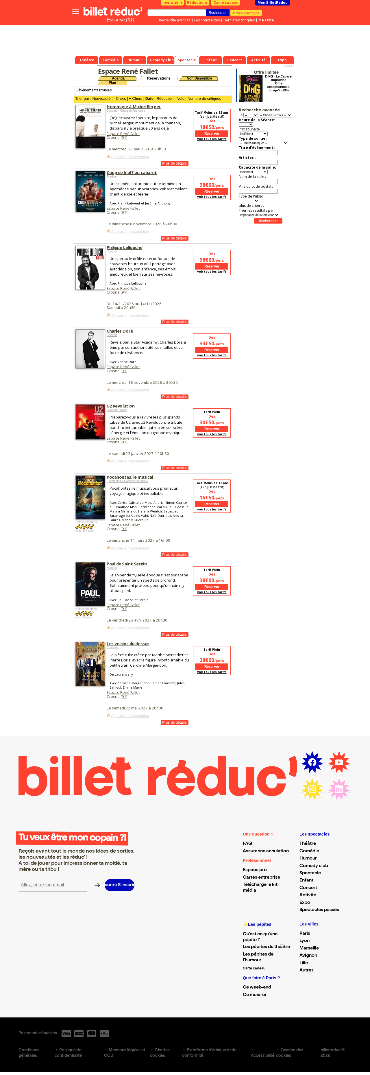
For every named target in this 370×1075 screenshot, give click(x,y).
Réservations (159, 78)
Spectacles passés (319, 910)
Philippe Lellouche (124, 247)
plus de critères (251, 205)
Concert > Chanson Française (126, 110)
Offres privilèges (246, 12)
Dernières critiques (239, 20)
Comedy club (313, 866)
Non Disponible (199, 78)
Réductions (197, 2)
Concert (112, 335)
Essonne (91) (120, 19)
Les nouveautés (207, 20)
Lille (303, 963)
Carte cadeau (226, 2)
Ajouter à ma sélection (130, 157)
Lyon (304, 941)
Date (149, 98)
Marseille (309, 948)
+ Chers (135, 98)
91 (124, 137)
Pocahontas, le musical (130, 477)
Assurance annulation (266, 851)
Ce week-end (257, 987)
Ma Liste (266, 20)
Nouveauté (101, 98)
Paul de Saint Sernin (127, 564)
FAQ (247, 844)
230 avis (87, 530)
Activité (307, 895)
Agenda (118, 78)
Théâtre (111, 176)
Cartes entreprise (261, 877)
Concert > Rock (117, 410)
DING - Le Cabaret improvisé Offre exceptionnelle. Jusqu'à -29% (278, 83)
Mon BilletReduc (272, 2)
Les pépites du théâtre (266, 947)
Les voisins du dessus (128, 643)
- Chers (120, 98)
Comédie (112, 647)
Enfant (306, 880)
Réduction (165, 98)
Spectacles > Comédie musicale (127, 481)
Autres (306, 970)
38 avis (87, 617)
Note (180, 98)
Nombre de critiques (204, 98)
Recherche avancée (174, 20)
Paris (304, 934)
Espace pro (255, 870)
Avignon (308, 956)
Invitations (172, 2)
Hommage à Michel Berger (134, 106)
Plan (112, 83)
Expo (304, 903)
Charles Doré (120, 331)
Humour (112, 251)
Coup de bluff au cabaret (132, 172)
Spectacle (310, 873)
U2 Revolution (120, 406)
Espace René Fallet (123, 133)
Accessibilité (262, 1056)
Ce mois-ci (254, 995)
